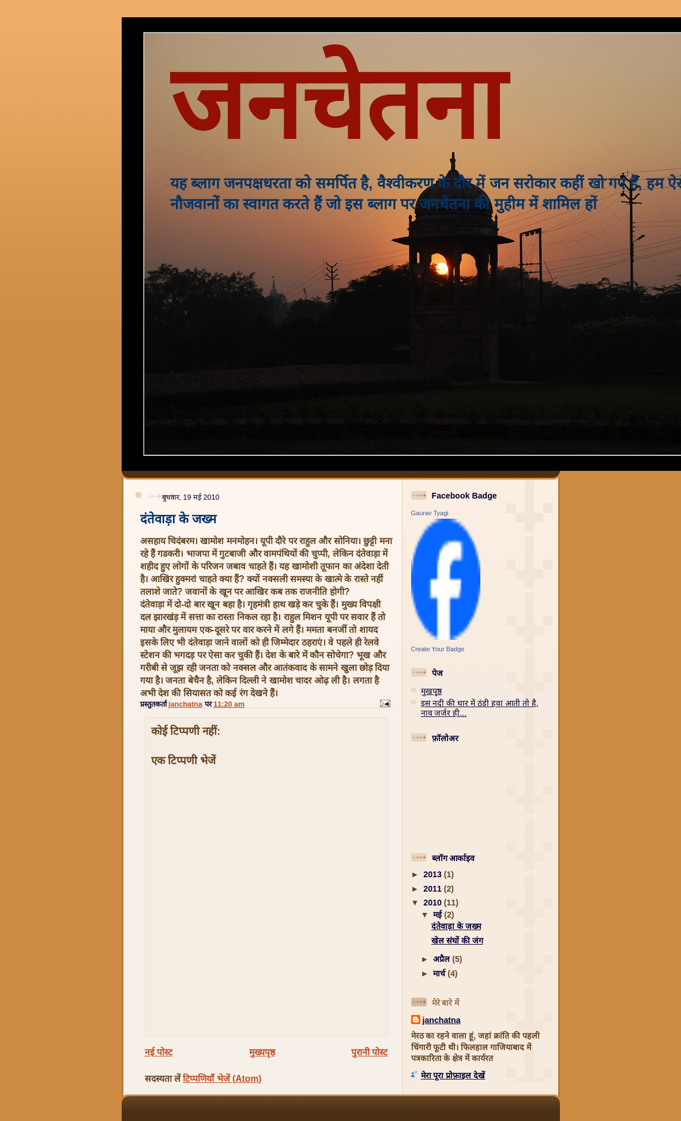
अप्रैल (442, 959)
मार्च (440, 973)
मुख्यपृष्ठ (262, 1052)
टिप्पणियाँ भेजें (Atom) (222, 1079)
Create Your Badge (438, 649)
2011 (433, 888)
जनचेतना (337, 104)
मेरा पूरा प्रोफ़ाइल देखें (453, 1075)
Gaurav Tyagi (430, 512)
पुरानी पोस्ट (369, 1052)
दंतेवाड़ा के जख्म (456, 926)
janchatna (442, 1020)
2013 (433, 874)
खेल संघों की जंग (457, 940)
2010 (433, 902)
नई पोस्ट (158, 1052)
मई (438, 914)
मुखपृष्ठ (431, 691)
